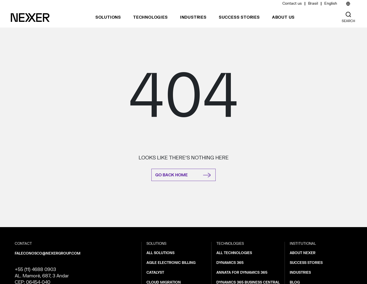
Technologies (150, 17)
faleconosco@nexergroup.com (47, 253)
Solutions (108, 17)
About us (283, 17)
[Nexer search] (348, 15)
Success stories (239, 17)
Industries (193, 17)
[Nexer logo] (30, 17)
